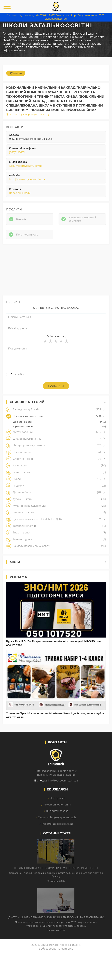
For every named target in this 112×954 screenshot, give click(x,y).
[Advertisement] (56, 270)
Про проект (57, 798)
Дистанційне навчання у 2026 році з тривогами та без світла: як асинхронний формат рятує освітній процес (56, 917)
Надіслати (56, 386)
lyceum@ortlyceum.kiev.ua (25, 165)
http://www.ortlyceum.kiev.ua (27, 179)
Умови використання (57, 804)
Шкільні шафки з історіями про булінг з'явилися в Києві (56, 868)
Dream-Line (65, 948)
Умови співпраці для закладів (57, 817)
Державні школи (20, 193)
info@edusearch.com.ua (63, 780)
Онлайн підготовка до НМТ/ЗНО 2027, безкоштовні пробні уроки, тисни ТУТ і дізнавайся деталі (56, 17)
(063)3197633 (17, 152)
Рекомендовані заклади (57, 823)
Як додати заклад (57, 811)
